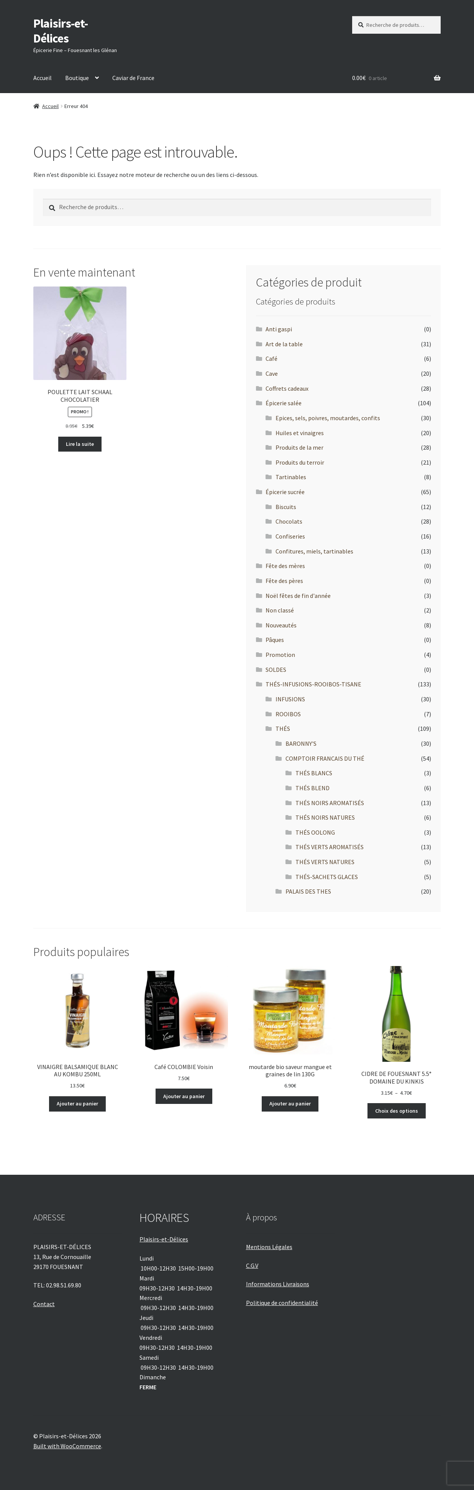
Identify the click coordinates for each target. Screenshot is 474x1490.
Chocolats (289, 521)
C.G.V (252, 1265)
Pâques (275, 639)
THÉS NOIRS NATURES (325, 817)
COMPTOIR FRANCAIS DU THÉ (324, 758)
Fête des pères (284, 581)
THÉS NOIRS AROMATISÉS (329, 803)
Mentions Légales (269, 1247)
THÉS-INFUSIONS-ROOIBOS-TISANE (313, 684)
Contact (44, 1304)
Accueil (42, 78)
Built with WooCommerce (67, 1446)
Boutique (77, 78)
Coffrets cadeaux (287, 388)
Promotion (280, 654)
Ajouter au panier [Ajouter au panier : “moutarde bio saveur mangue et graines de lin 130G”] (290, 1103)
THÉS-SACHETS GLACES (326, 877)
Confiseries (290, 536)
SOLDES (276, 669)
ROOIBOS (288, 714)
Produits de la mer (299, 447)
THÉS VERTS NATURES (324, 862)
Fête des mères (285, 566)
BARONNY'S (301, 743)
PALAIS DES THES (308, 891)
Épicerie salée (284, 403)
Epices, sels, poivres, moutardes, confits (328, 418)
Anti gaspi (279, 329)
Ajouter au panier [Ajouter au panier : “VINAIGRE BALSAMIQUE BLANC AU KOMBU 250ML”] (77, 1103)
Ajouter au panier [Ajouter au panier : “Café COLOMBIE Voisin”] (184, 1096)
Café (271, 358)
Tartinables (291, 477)
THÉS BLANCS (313, 773)
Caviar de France (133, 78)
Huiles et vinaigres (300, 433)
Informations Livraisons (277, 1284)
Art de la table (284, 344)
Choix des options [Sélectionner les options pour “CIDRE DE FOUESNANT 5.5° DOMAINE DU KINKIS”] (396, 1110)
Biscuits (286, 507)
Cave (272, 373)
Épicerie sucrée (285, 492)
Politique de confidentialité (282, 1303)
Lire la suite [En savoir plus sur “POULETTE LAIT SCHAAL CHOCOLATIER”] (80, 443)
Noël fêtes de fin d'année (298, 595)
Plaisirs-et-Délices (60, 31)
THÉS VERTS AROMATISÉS (329, 847)
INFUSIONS (290, 699)
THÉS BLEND (312, 788)
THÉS (283, 728)
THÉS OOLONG (315, 832)
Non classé (280, 610)
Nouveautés (281, 625)
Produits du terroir (300, 462)
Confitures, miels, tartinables (314, 551)
